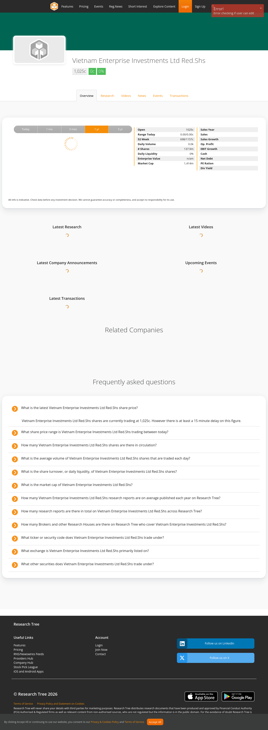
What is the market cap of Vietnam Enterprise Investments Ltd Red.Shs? (77, 484)
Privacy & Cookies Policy (105, 722)
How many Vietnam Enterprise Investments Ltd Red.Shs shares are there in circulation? (89, 445)
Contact (100, 654)
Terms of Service (134, 722)
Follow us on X (203, 658)
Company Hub (23, 663)
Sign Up (200, 6)
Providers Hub (23, 658)
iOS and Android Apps (29, 671)
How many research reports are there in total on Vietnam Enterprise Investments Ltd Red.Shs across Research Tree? (111, 511)
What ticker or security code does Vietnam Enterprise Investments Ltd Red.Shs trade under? (92, 537)
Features (20, 645)
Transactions (179, 96)
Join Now (101, 650)
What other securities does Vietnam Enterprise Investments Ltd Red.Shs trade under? (87, 564)
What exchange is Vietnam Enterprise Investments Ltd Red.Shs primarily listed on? (85, 550)
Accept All (155, 722)
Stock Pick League (26, 667)
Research (107, 96)
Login (185, 6)
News (142, 96)
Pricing (18, 650)
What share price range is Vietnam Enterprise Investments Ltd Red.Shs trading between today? (94, 432)
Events (158, 96)
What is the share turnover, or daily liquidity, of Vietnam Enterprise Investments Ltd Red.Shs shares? (99, 471)
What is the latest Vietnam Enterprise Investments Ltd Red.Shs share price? (79, 407)
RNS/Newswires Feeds (29, 654)
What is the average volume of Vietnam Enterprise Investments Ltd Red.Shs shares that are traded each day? (105, 458)
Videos (126, 96)
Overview (86, 96)
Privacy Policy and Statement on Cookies (60, 703)
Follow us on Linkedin (205, 643)
